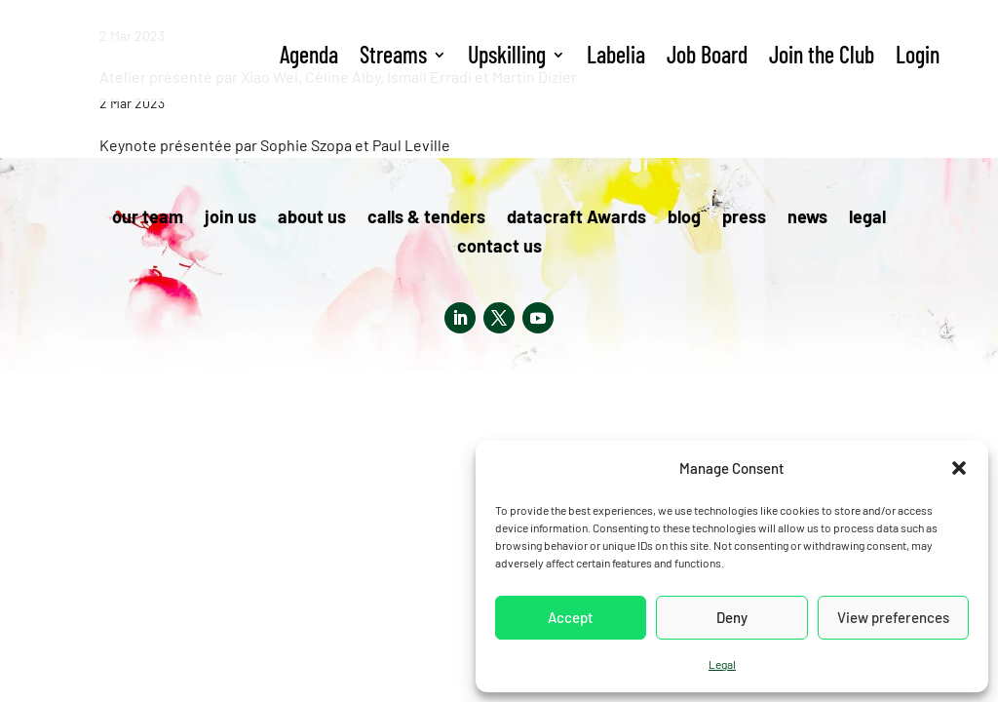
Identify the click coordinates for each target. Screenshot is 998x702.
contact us (499, 247)
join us (230, 218)
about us (312, 218)
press (744, 218)
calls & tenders (426, 218)
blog (684, 218)
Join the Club (821, 54)
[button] (959, 468)
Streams (393, 54)
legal (867, 218)
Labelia (616, 54)
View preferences (893, 617)
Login (918, 54)
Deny (732, 617)
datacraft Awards (576, 218)
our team (147, 218)
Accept (571, 617)
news (807, 218)
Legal (722, 664)
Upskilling (507, 54)
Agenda (309, 54)
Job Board (707, 54)
